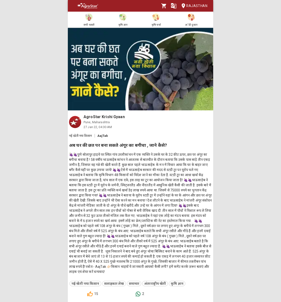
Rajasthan (193, 5)
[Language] (174, 6)
